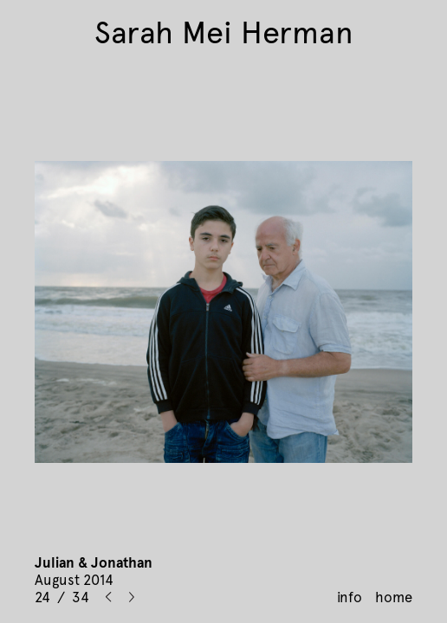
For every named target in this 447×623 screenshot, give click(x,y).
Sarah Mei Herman (223, 32)
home (393, 597)
